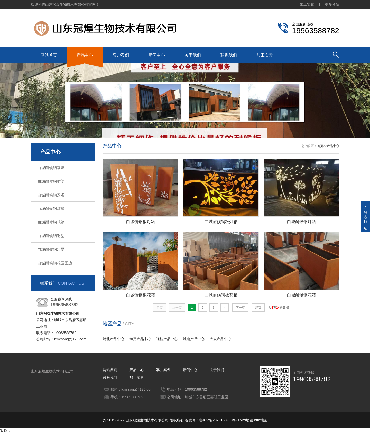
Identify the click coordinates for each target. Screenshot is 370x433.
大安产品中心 (220, 339)
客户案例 (121, 55)
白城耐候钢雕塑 (51, 181)
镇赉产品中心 (140, 339)
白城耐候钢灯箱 (51, 208)
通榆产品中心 (167, 339)
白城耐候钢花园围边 (55, 263)
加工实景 (307, 4)
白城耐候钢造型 (51, 236)
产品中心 (85, 55)
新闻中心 (157, 55)
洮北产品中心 (113, 339)
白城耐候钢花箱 (51, 222)
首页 (320, 146)
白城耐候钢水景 (51, 249)
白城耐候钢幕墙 (51, 167)
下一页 (240, 307)
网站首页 (49, 55)
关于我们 (192, 55)
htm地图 (260, 420)
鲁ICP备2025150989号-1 (219, 420)
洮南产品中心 (194, 339)
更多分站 (332, 4)
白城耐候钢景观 (51, 195)
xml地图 (246, 420)
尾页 (258, 307)
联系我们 (228, 55)
